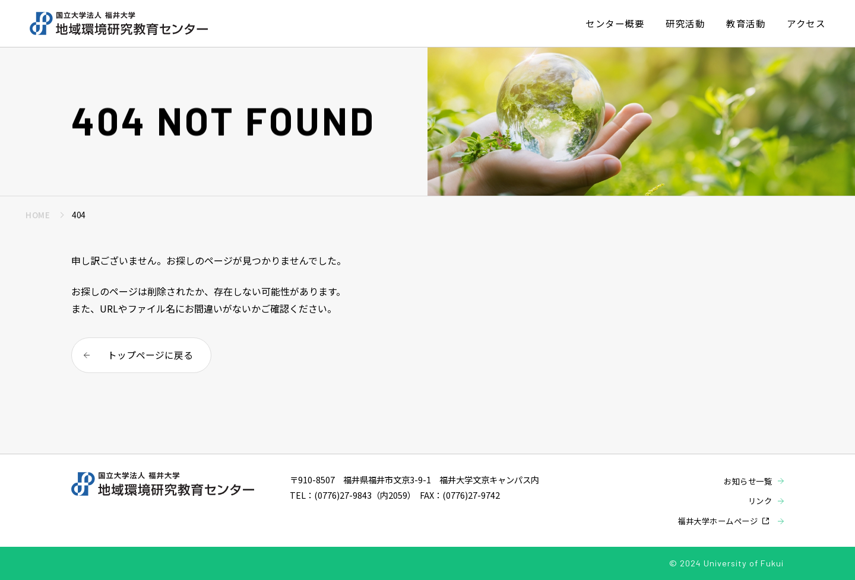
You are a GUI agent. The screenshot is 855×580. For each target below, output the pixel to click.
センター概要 (614, 23)
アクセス (806, 23)
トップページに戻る (150, 356)
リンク (759, 500)
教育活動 (745, 23)
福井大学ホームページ (715, 521)
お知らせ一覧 (746, 481)
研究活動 (685, 23)
